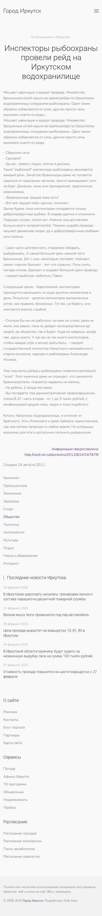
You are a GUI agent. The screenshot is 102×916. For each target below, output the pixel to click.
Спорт (8, 509)
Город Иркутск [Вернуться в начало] (22, 11)
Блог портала (14, 727)
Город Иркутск (33, 901)
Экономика (12, 493)
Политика (11, 524)
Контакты (10, 719)
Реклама (10, 712)
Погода (9, 768)
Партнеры (11, 735)
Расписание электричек (22, 841)
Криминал (11, 477)
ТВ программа (14, 784)
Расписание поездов (19, 833)
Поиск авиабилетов (19, 849)
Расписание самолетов (21, 856)
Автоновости (13, 532)
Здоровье (11, 501)
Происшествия (15, 485)
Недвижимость (15, 799)
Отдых (8, 548)
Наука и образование (20, 555)
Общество (11, 516)
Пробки (9, 807)
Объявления (13, 792)
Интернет (11, 563)
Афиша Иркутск (16, 776)
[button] (96, 11)
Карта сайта (12, 743)
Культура (10, 540)
